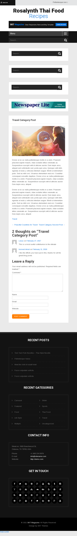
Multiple (18, 427)
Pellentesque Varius (22, 362)
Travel (14, 219)
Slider (44, 404)
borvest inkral (24, 249)
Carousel (18, 404)
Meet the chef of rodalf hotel (26, 368)
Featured (18, 409)
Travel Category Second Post (52, 225)
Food (17, 415)
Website (15, 312)
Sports (44, 409)
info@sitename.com (38, 460)
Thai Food (46, 415)
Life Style (18, 421)
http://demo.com (36, 462)
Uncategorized (48, 427)
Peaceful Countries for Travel (25, 225)
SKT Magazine (33, 526)
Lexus (21, 241)
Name (14, 298)
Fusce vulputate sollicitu (24, 374)
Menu (12, 33)
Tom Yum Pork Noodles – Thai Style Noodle (32, 356)
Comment (16, 273)
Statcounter (4, 535)
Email (14, 305)
